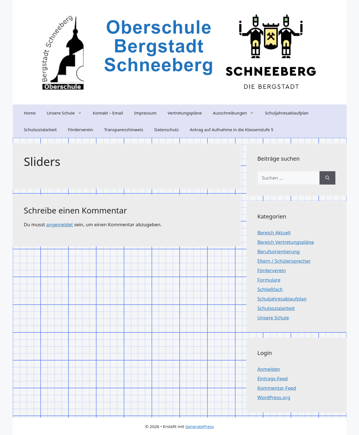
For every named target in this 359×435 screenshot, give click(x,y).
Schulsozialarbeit (40, 129)
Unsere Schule (67, 113)
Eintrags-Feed (273, 378)
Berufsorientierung (279, 251)
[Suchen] (327, 178)
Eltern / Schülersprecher (284, 261)
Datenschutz (166, 129)
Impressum (145, 113)
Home (30, 113)
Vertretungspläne (185, 113)
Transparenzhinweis (123, 129)
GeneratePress (199, 426)
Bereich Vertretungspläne (286, 242)
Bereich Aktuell (274, 232)
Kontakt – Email (108, 113)
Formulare (269, 280)
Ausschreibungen (236, 113)
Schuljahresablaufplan (286, 113)
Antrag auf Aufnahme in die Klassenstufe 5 (231, 129)
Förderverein (80, 129)
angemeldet (59, 224)
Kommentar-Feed (277, 388)
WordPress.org (274, 397)
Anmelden (269, 369)
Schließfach (270, 289)
